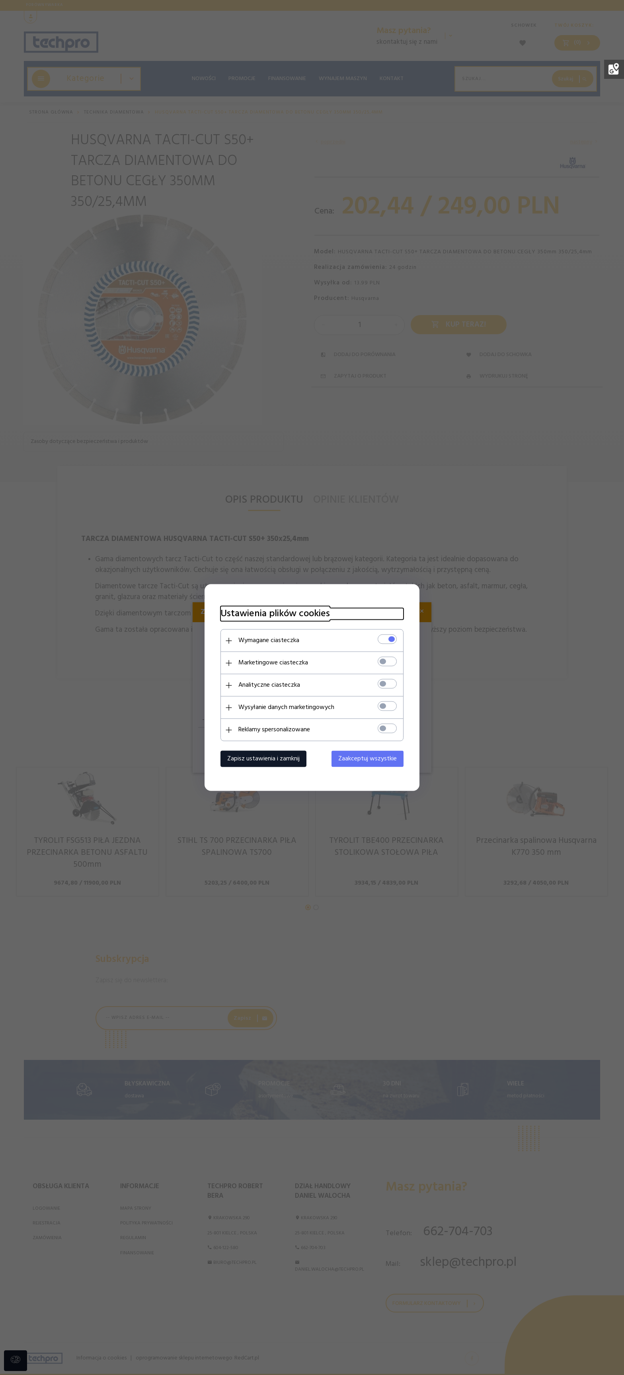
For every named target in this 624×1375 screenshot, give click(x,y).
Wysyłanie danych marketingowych (286, 707)
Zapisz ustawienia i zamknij (263, 759)
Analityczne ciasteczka (269, 685)
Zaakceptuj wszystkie (367, 759)
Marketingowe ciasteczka (273, 663)
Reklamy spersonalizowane (274, 730)
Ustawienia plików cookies (275, 614)
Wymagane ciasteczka (268, 640)
